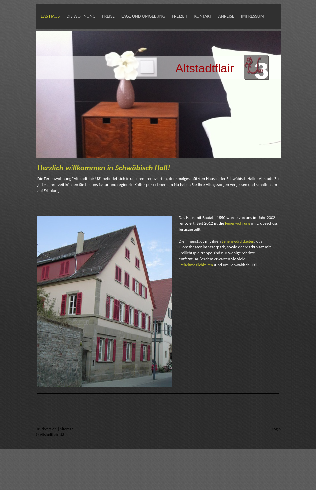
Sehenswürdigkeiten (238, 241)
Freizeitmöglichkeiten (196, 265)
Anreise (226, 16)
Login (276, 429)
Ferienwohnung (237, 223)
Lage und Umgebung (143, 16)
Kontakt (203, 16)
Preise (108, 16)
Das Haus (50, 16)
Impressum (252, 16)
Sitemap (66, 429)
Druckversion (46, 429)
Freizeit (180, 16)
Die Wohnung (80, 16)
